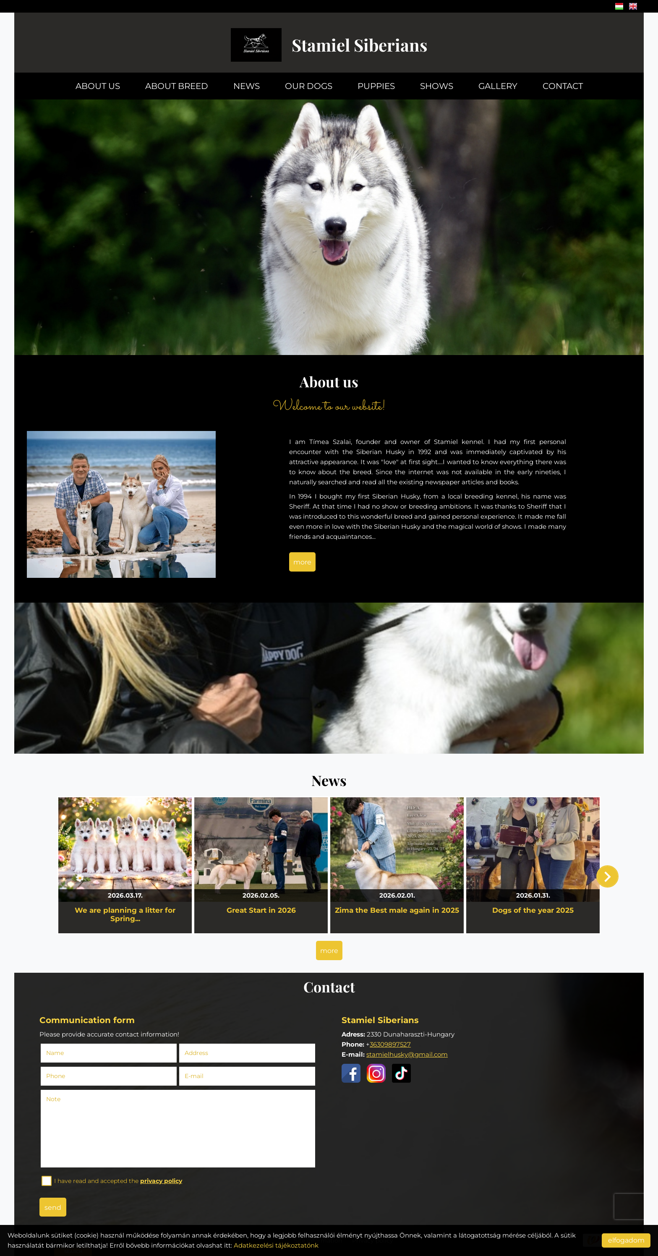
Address (196, 1053)
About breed (176, 86)
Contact (563, 86)
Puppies (376, 86)
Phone (58, 1076)
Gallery (497, 86)
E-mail (196, 1076)
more (302, 562)
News (246, 86)
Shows (436, 86)
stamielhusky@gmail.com (407, 1054)
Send (52, 1208)
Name (57, 1053)
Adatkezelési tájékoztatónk (276, 1245)
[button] (607, 876)
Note (53, 1099)
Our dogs (308, 86)
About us (98, 86)
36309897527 (390, 1044)
